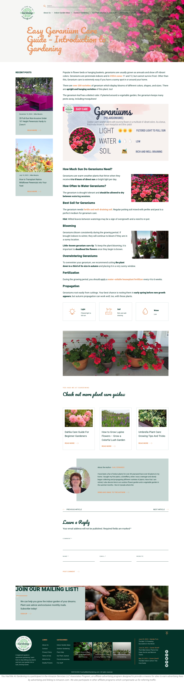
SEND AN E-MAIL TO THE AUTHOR (113, 492)
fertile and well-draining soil (98, 209)
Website (140, 556)
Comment (67, 538)
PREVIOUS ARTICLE (74, 509)
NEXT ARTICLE (159, 509)
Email (103, 556)
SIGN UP (26, 614)
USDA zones (116, 76)
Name (66, 556)
